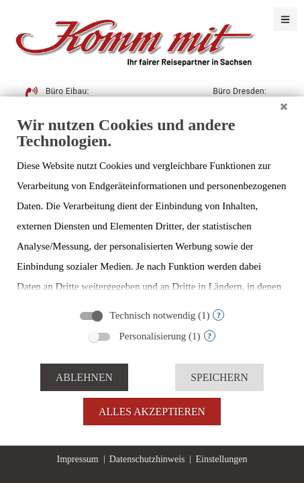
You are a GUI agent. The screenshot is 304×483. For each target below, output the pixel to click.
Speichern (219, 377)
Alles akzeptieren (152, 411)
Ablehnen (84, 377)
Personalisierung (152, 336)
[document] (152, 208)
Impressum (78, 459)
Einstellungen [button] (221, 459)
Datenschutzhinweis (147, 459)
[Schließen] (284, 107)
